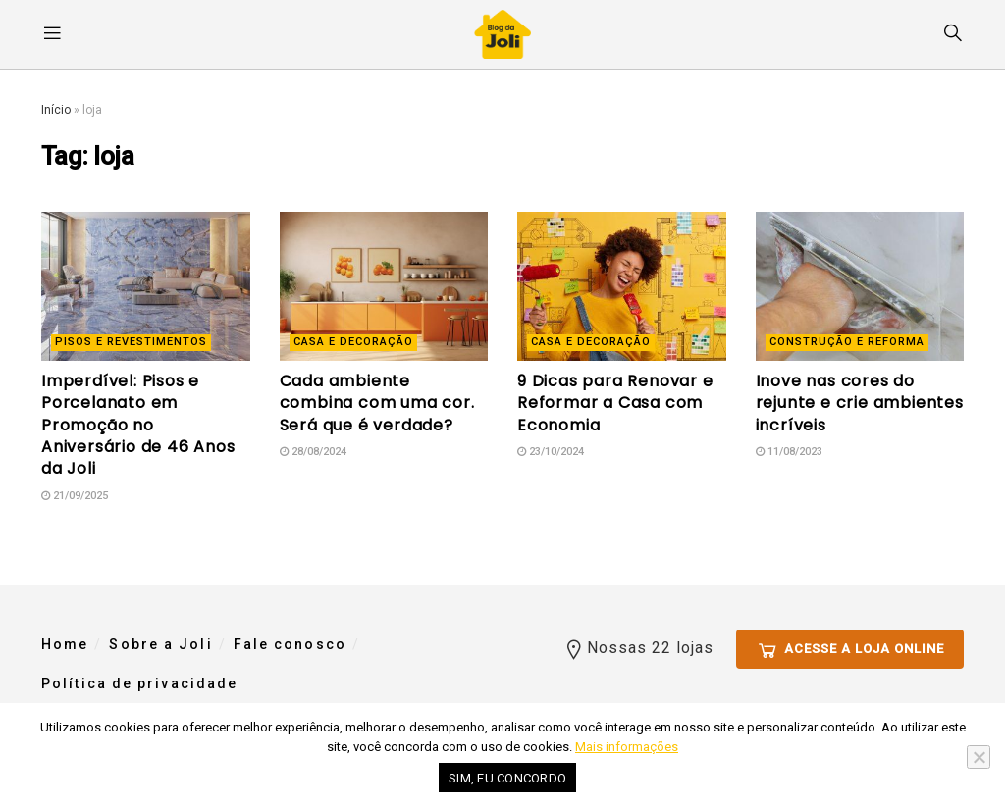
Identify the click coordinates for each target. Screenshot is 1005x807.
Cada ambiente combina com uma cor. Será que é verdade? (377, 403)
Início (56, 110)
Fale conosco (290, 644)
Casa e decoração (353, 341)
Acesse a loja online (850, 646)
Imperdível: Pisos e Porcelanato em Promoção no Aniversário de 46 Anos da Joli (138, 425)
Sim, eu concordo (507, 778)
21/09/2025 (74, 495)
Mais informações (626, 746)
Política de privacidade (139, 683)
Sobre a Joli (160, 644)
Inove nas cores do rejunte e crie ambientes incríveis (860, 403)
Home (64, 644)
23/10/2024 (550, 451)
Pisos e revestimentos (131, 341)
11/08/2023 (789, 451)
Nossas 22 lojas (638, 645)
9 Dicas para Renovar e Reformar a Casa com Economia (615, 403)
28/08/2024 (313, 451)
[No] (978, 757)
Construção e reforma (847, 341)
